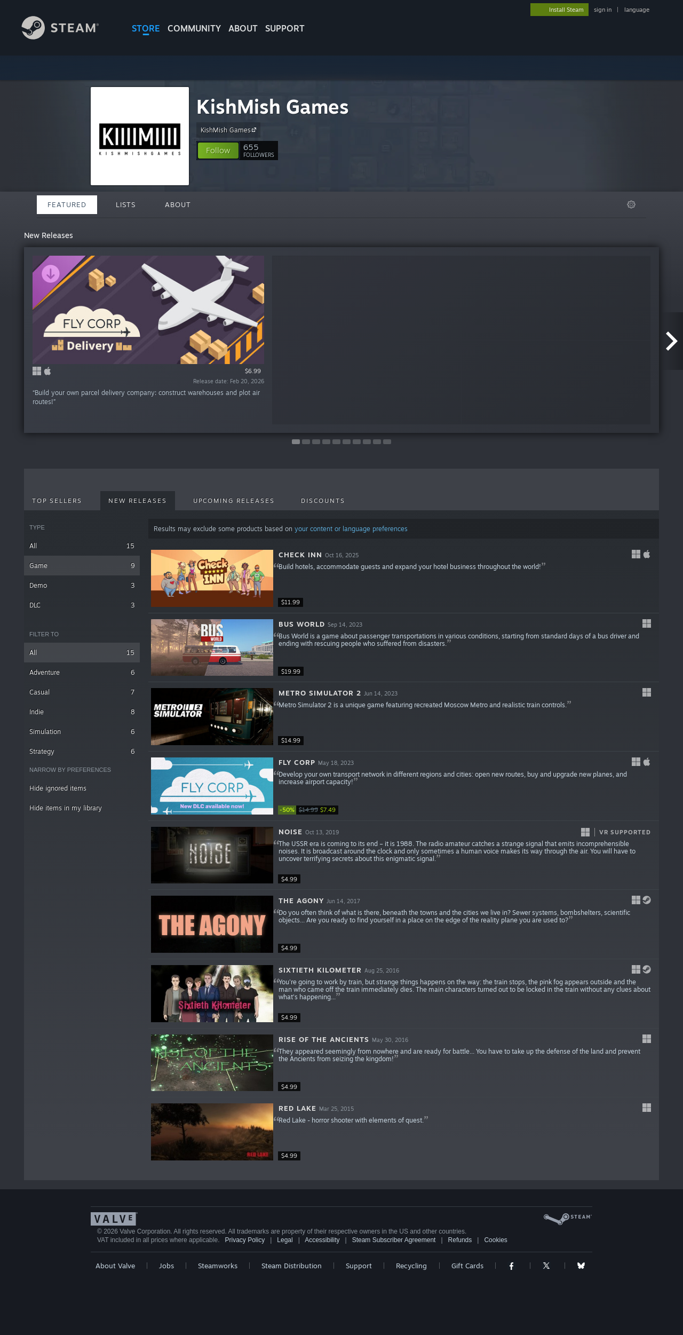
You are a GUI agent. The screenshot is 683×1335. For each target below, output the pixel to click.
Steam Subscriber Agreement (394, 1240)
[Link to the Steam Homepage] (68, 36)
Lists (126, 204)
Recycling (411, 1265)
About (243, 28)
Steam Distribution (291, 1265)
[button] (218, 150)
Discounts (323, 500)
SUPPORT (285, 28)
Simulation (81, 731)
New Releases (137, 500)
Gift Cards (467, 1265)
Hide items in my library (65, 808)
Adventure (81, 672)
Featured (66, 204)
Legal (284, 1240)
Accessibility (322, 1240)
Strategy (81, 751)
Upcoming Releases (234, 500)
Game (81, 565)
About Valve (115, 1265)
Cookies (495, 1240)
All (81, 545)
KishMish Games (272, 106)
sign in (602, 9)
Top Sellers (57, 500)
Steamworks (217, 1265)
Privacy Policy (245, 1240)
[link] (310, 810)
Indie (81, 711)
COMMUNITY (194, 28)
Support (359, 1265)
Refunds (460, 1240)
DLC (81, 605)
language (636, 9)
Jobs (166, 1265)
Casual (81, 692)
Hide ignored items (57, 788)
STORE (146, 28)
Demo (81, 585)
